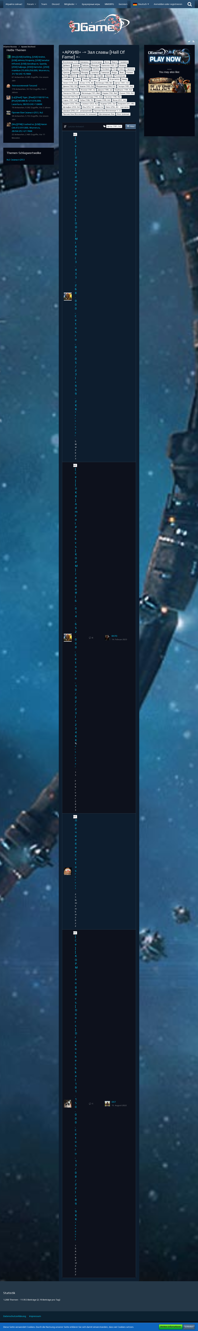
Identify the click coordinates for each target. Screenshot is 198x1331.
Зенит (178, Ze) (70, 83)
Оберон (95, 69)
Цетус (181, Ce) (122, 83)
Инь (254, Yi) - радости (92, 107)
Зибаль (85, 65)
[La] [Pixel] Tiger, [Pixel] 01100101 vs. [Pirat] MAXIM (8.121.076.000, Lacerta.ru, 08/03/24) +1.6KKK (30, 100)
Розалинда (120, 76)
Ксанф (75, 69)
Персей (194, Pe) (70, 97)
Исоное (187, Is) (88, 90)
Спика (121, 69)
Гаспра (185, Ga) (125, 86)
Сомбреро (67, 79)
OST (114, 1102)
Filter (131, 126)
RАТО (114, 636)
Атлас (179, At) (87, 83)
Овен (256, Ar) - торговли (117, 107)
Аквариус (84, 62)
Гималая (105, 72)
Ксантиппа (114, 79)
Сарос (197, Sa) (70, 100)
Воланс (94, 79)
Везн (107, 62)
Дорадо (76, 65)
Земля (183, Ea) (86, 86)
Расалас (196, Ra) (112, 97)
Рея (114, 69)
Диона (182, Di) (70, 86)
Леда (65, 76)
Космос (66, 69)
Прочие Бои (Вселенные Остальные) (80, 114)
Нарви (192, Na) (109, 93)
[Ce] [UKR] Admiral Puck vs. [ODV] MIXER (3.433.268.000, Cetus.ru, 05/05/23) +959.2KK (76, 273)
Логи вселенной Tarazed (24, 85)
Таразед (130, 69)
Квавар (122, 65)
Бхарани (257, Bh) (126, 103)
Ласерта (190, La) (71, 93)
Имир (124, 79)
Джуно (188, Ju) (105, 90)
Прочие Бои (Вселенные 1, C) (107, 111)
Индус (114, 72)
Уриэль (66, 72)
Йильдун (95, 65)
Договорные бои (106, 114)
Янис (122, 72)
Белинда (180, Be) (104, 83)
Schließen (189, 1327)
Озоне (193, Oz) (126, 93)
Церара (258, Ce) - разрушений (77, 111)
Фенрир (84, 72)
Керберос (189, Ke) (123, 90)
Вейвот (103, 79)
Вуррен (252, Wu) (71, 103)
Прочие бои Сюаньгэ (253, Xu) (27, 112)
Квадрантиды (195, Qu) (91, 97)
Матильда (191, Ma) (91, 93)
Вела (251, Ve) (119, 100)
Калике (130, 72)
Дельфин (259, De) (71, 107)
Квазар (109, 76)
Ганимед (123, 62)
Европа (75, 72)
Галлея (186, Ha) (70, 90)
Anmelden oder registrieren (168, 4)
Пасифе (99, 76)
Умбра (86, 79)
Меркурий (85, 69)
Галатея (95, 72)
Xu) (8, 159)
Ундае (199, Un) (103, 100)
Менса (73, 76)
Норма (82, 76)
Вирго (114, 62)
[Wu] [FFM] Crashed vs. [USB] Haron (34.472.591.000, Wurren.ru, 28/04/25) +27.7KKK (29, 127)
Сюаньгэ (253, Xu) (89, 103)
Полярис (106, 69)
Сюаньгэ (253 (17, 159)
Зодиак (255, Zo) (108, 103)
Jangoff (75, 1231)
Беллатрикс (96, 62)
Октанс (90, 76)
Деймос (66, 65)
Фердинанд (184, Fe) (105, 86)
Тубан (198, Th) (86, 100)
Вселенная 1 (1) (70, 62)
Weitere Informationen (170, 1327)
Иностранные (123, 114)
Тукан (77, 79)
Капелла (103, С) (109, 65)
